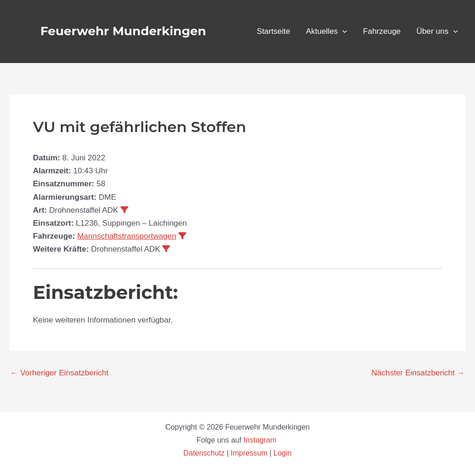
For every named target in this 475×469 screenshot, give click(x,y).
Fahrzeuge (382, 31)
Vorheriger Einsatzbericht (59, 373)
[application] (342, 31)
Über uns (437, 31)
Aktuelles (326, 31)
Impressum (249, 453)
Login (283, 453)
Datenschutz (204, 453)
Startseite (273, 31)
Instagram (261, 440)
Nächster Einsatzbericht (418, 373)
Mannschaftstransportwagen (126, 236)
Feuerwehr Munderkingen (123, 31)
